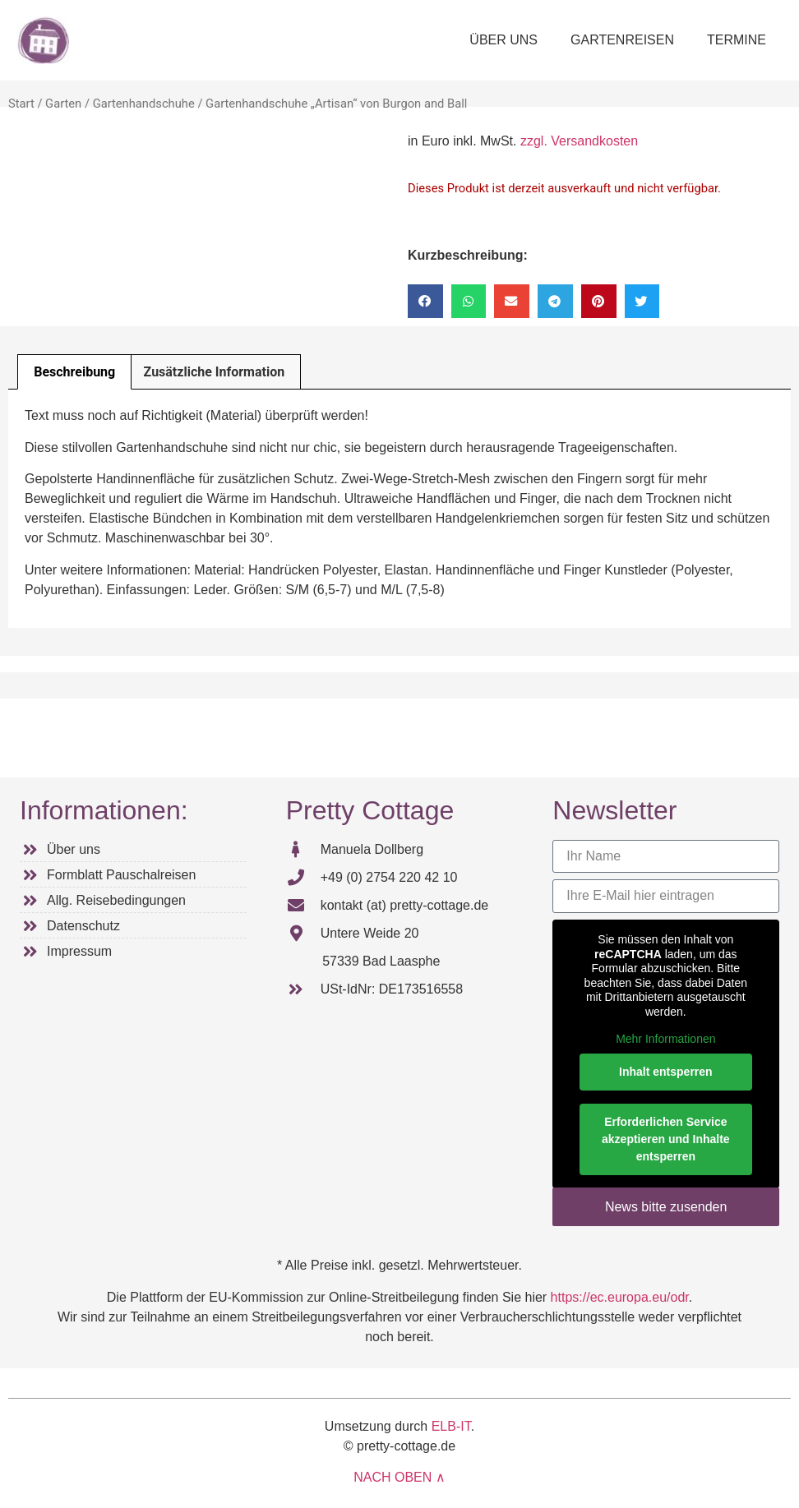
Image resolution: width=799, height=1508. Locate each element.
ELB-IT (451, 1426)
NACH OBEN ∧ (399, 1477)
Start (21, 103)
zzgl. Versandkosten (579, 141)
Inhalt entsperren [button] (666, 1070)
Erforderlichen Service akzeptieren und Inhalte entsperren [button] (666, 1138)
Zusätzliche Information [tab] (214, 372)
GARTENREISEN (622, 40)
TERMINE (736, 40)
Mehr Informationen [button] (665, 1038)
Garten (63, 103)
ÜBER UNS (503, 40)
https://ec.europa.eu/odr (620, 1297)
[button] (425, 301)
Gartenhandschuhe (144, 103)
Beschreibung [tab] (74, 372)
